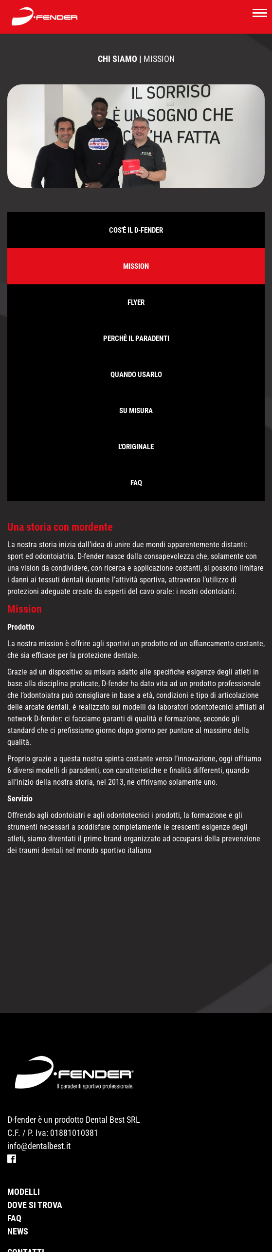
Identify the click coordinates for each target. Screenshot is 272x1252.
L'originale (136, 446)
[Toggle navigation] (260, 12)
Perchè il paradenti (136, 338)
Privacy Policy (37, 1246)
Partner (24, 1233)
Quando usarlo (136, 374)
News (17, 1199)
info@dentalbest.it (39, 1114)
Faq (136, 482)
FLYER (136, 302)
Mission (136, 266)
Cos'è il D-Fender (136, 230)
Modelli (23, 1159)
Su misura (136, 410)
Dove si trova (34, 1173)
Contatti (25, 1220)
